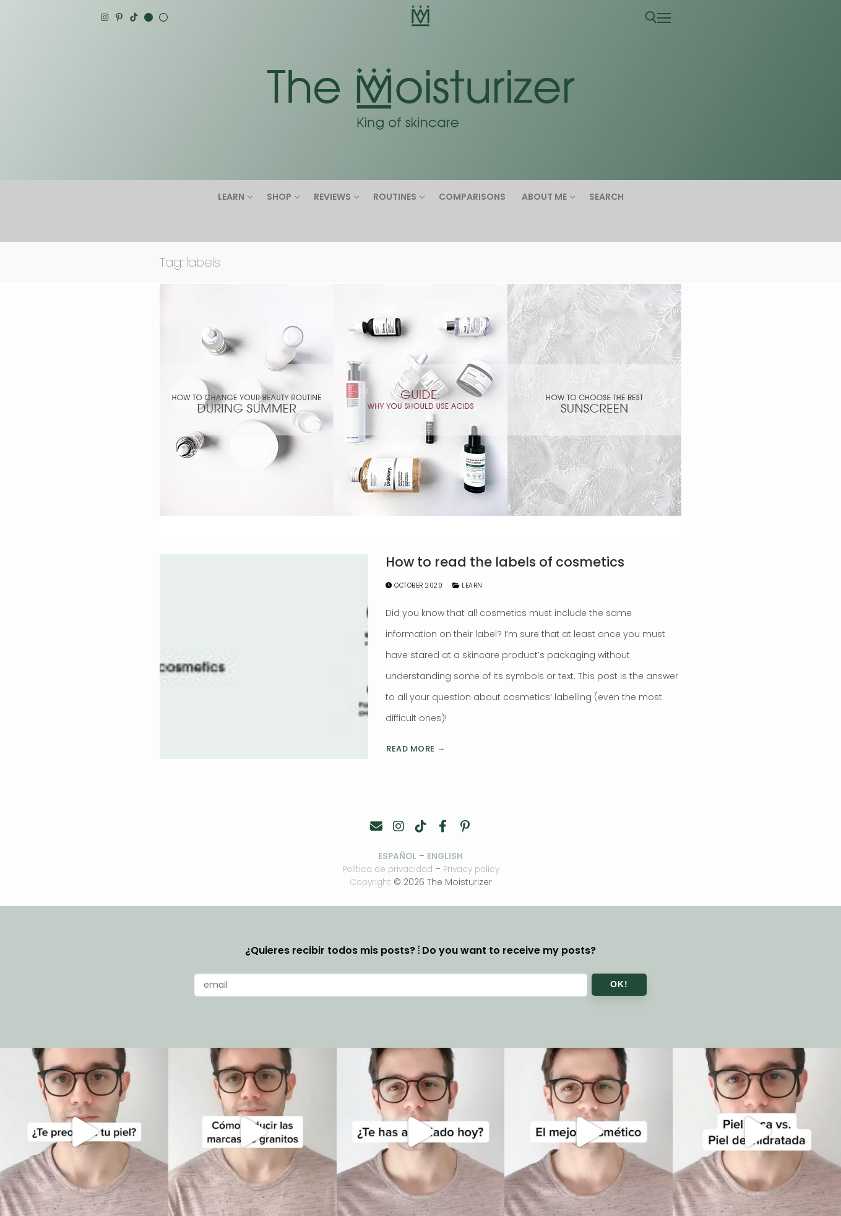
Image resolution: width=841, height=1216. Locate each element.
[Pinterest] (119, 17)
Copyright (370, 881)
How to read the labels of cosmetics (505, 562)
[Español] (163, 17)
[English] (148, 17)
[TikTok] (134, 17)
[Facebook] (443, 826)
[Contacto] (376, 826)
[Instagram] (105, 17)
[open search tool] (651, 17)
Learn (467, 585)
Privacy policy (474, 869)
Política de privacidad (385, 869)
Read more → (416, 749)
